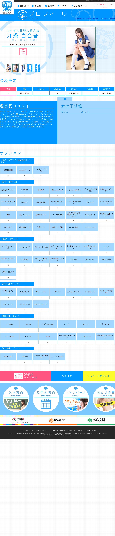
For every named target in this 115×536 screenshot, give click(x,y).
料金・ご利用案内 (35, 430)
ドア (19, 430)
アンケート (48, 430)
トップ (22, 430)
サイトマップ (93, 430)
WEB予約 (80, 430)
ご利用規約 (86, 430)
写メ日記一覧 (62, 430)
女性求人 (42, 430)
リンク (75, 430)
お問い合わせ (69, 430)
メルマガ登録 (55, 430)
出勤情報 (27, 430)
